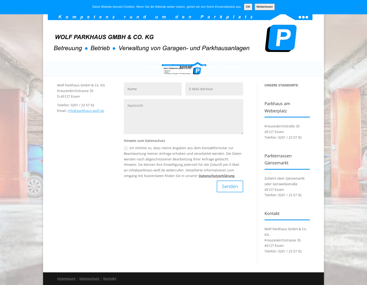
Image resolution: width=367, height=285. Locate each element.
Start (128, 66)
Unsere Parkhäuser (154, 66)
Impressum (208, 66)
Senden (230, 186)
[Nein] (361, 7)
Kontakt (186, 66)
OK (248, 6)
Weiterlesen (265, 6)
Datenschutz (233, 66)
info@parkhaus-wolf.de (86, 110)
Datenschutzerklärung (217, 176)
